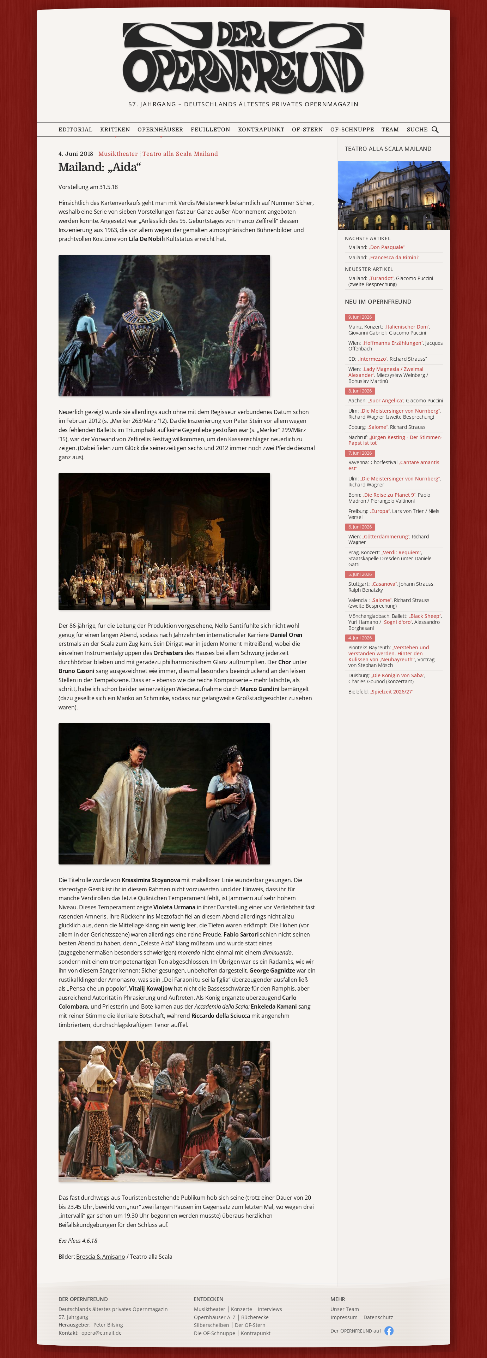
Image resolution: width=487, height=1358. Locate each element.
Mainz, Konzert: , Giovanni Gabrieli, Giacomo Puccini (389, 330)
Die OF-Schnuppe (214, 1333)
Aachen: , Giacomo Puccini (395, 401)
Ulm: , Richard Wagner (394, 482)
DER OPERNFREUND (83, 1299)
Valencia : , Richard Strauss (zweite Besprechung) (389, 603)
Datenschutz (378, 1318)
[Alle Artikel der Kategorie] (394, 195)
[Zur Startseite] (243, 57)
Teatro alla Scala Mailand (180, 154)
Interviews (270, 1309)
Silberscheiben (211, 1325)
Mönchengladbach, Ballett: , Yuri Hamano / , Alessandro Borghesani (395, 622)
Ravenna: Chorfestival (393, 466)
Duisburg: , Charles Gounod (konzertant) (386, 679)
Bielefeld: (380, 692)
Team (390, 129)
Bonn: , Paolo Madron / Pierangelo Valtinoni (389, 498)
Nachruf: (395, 441)
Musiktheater (118, 154)
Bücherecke (255, 1318)
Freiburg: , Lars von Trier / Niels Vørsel (393, 514)
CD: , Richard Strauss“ (387, 359)
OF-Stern (307, 129)
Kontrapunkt (261, 129)
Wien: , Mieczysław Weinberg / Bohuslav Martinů (388, 375)
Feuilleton (210, 129)
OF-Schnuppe (352, 129)
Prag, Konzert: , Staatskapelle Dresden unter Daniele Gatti (390, 558)
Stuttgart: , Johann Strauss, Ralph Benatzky (391, 587)
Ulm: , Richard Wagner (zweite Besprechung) (394, 414)
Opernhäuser (160, 129)
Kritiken (115, 129)
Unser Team (344, 1309)
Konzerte (241, 1309)
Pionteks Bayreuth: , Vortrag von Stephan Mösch (391, 656)
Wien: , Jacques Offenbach (395, 346)
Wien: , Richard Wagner (388, 540)
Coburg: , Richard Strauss (387, 427)
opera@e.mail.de (101, 1332)
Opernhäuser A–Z (215, 1318)
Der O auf (355, 1330)
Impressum (344, 1318)
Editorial (76, 129)
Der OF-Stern (250, 1325)
